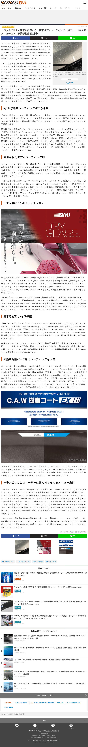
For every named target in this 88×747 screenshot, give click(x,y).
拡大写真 (71, 82)
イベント (77, 8)
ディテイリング (30, 8)
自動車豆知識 (8, 707)
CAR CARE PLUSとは (35, 731)
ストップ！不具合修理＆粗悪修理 (42, 703)
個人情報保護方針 (54, 731)
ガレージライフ (65, 8)
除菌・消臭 (52, 561)
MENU (85, 2)
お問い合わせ (44, 733)
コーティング (8, 561)
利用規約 (45, 731)
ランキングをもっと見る (44, 695)
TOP (44, 720)
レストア (53, 8)
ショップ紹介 (6, 8)
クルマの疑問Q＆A (73, 703)
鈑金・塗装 (43, 8)
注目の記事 (39, 561)
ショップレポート (21, 703)
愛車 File (18, 8)
